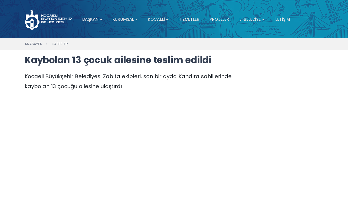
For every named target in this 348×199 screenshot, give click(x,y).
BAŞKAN (90, 19)
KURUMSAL (123, 19)
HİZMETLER (188, 19)
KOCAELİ (156, 19)
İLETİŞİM (282, 19)
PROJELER (219, 19)
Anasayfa (33, 43)
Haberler (60, 43)
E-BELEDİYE (250, 19)
